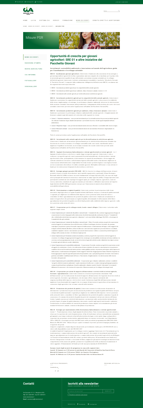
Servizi (56, 20)
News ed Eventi (47, 26)
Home (25, 20)
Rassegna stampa (33, 63)
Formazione (68, 20)
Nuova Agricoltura (33, 69)
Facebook (19, 2)
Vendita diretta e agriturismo (106, 20)
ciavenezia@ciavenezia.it (35, 399)
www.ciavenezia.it (28, 397)
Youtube (39, 2)
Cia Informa (30, 75)
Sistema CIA (44, 20)
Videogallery (31, 86)
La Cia (33, 20)
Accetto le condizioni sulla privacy (78, 395)
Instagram (29, 2)
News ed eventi (82, 20)
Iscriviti (108, 391)
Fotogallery (30, 80)
